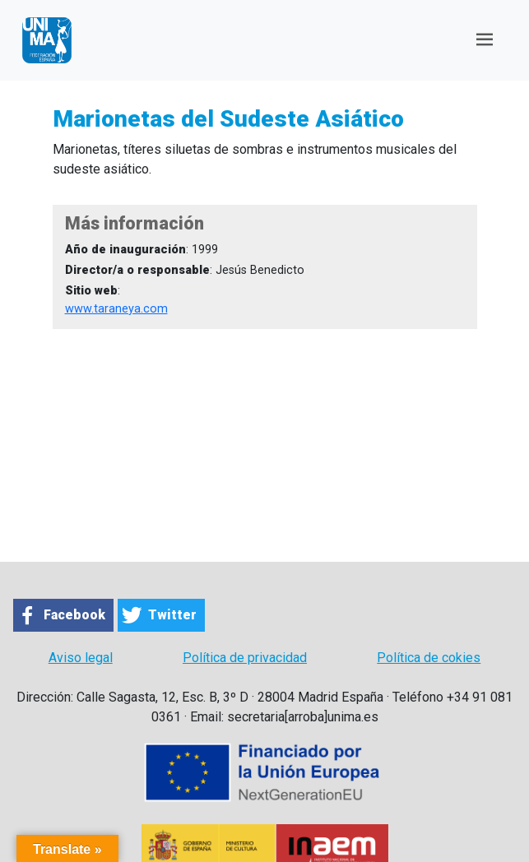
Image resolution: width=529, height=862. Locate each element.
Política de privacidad (245, 657)
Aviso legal (81, 657)
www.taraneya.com (116, 309)
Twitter (172, 615)
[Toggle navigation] (484, 40)
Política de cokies (428, 657)
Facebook (74, 615)
